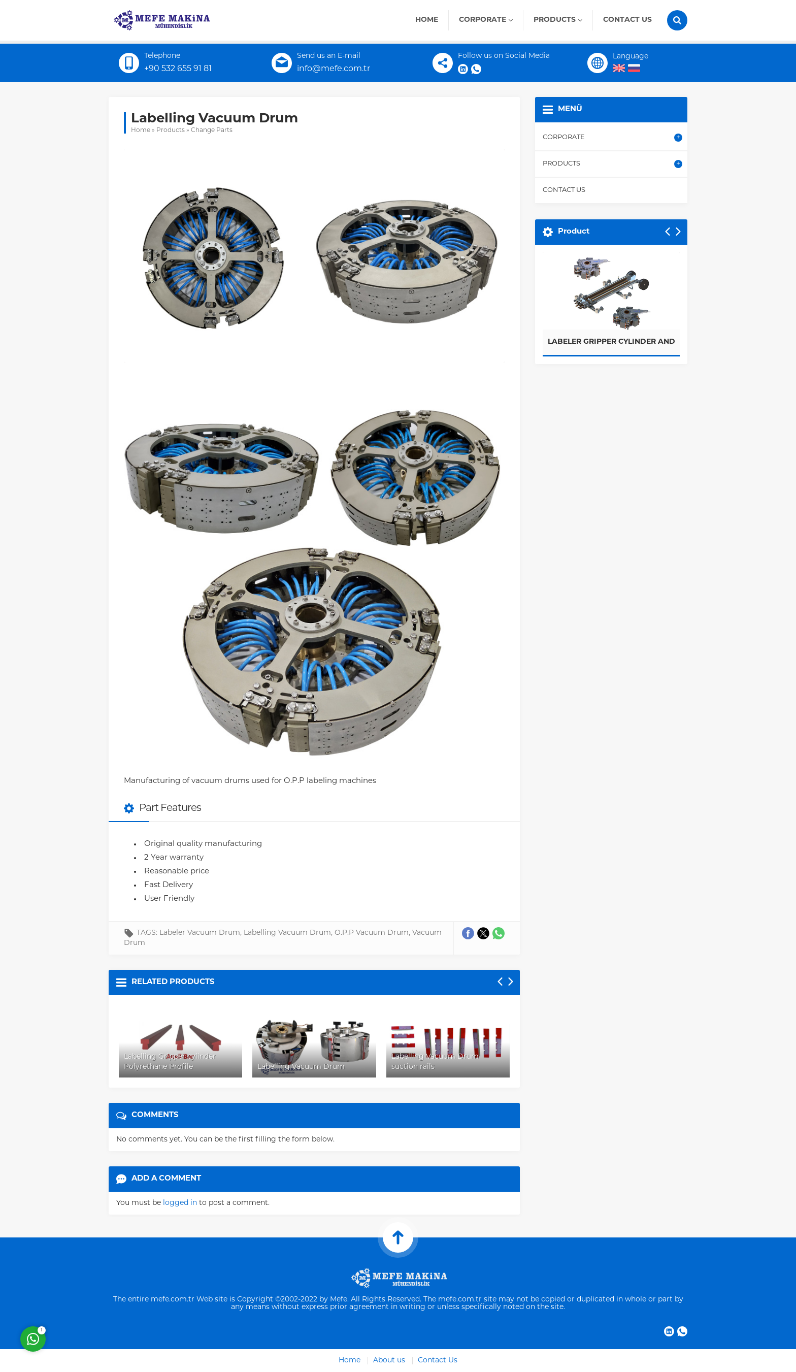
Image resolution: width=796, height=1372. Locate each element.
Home (140, 130)
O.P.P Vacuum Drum (372, 933)
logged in (180, 1203)
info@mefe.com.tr (333, 69)
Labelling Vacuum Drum (287, 933)
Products (170, 130)
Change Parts (212, 130)
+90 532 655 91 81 (178, 69)
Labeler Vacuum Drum (199, 933)
